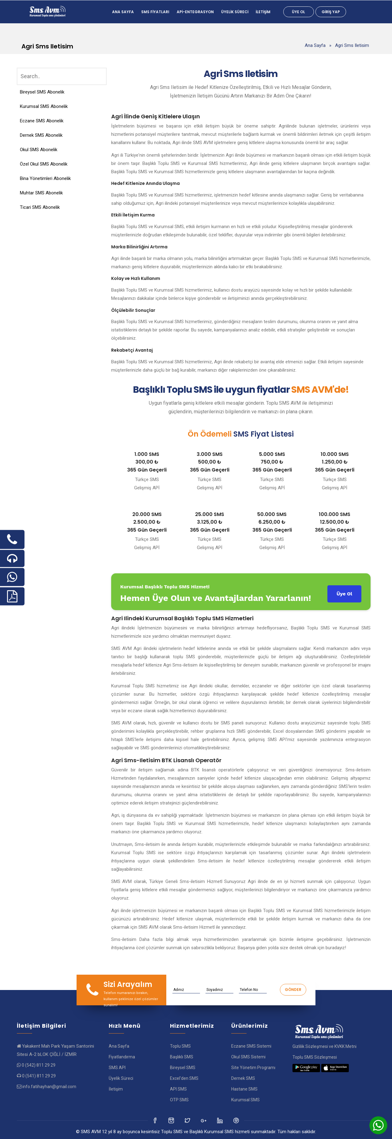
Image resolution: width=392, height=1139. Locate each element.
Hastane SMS (244, 1089)
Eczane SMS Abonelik (41, 121)
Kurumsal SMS (245, 1099)
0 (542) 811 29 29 (38, 1065)
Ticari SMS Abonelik (40, 207)
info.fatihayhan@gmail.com (49, 1086)
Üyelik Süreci (234, 11)
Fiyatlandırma (122, 1056)
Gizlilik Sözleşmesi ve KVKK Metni (324, 1046)
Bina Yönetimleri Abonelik (45, 178)
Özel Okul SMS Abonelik (43, 164)
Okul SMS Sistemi (248, 1056)
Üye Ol (298, 11)
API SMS (178, 1089)
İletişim (263, 11)
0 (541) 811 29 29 (39, 1075)
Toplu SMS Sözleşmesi (314, 1057)
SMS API (117, 1067)
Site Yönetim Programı (253, 1067)
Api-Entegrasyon (195, 11)
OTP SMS (179, 1099)
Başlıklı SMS (181, 1056)
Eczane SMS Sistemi (251, 1046)
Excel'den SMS (184, 1078)
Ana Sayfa (123, 11)
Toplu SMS (180, 1046)
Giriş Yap (331, 11)
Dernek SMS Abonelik (41, 135)
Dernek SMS (243, 1078)
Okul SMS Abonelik (38, 149)
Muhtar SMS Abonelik (41, 193)
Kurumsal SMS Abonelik (44, 106)
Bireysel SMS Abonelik (42, 92)
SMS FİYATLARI (155, 11)
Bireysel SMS (182, 1067)
